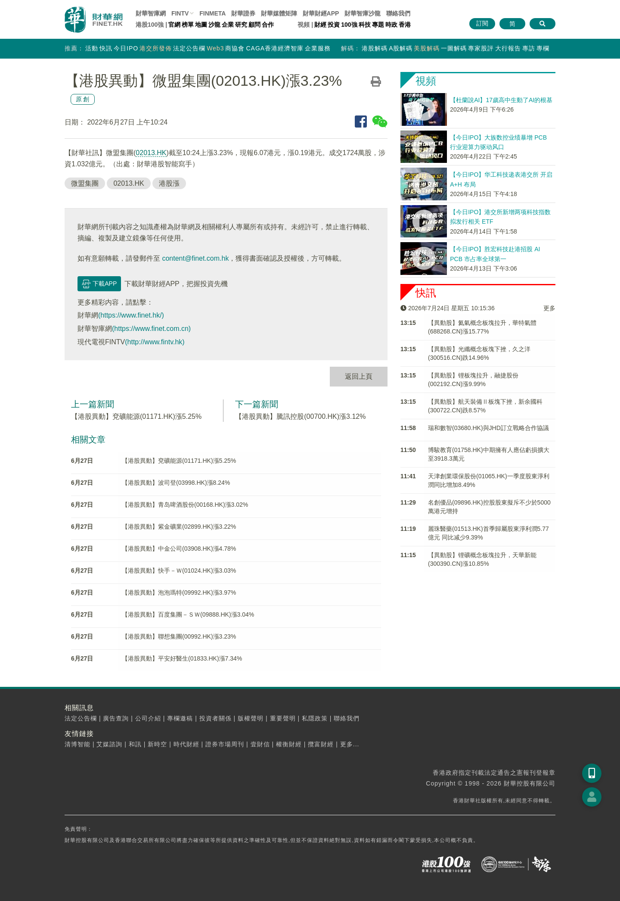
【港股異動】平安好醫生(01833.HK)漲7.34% (182, 658)
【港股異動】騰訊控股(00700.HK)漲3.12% (300, 416)
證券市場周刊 (224, 744)
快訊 (105, 48)
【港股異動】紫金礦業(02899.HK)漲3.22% (179, 526)
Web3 (215, 48)
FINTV (180, 13)
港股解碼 (375, 48)
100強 (349, 24)
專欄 (542, 48)
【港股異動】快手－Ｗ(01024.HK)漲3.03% (179, 570)
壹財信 (260, 744)
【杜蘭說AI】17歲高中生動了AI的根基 (501, 100)
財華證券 (243, 13)
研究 (241, 24)
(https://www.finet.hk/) (131, 315)
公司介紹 (148, 718)
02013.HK (151, 152)
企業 (228, 24)
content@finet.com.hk (195, 258)
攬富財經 (321, 744)
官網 (174, 24)
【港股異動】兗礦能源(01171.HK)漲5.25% (136, 416)
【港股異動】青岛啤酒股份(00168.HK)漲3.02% (185, 504)
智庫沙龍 (362, 13)
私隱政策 (315, 718)
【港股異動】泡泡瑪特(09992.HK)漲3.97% (179, 592)
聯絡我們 (398, 13)
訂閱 (482, 23)
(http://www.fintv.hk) (154, 342)
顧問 (254, 24)
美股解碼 (427, 48)
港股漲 (169, 183)
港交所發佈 (156, 48)
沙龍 (214, 24)
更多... (350, 744)
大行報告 (508, 48)
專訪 (528, 48)
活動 (91, 48)
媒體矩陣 (279, 13)
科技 (365, 24)
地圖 (201, 24)
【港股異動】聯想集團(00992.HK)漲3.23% (179, 636)
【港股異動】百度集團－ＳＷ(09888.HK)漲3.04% (188, 614)
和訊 (135, 744)
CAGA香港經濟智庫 (275, 48)
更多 (549, 308)
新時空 (157, 744)
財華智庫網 (151, 13)
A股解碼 (400, 48)
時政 (391, 24)
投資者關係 (215, 718)
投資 (334, 24)
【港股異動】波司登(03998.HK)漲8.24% (176, 482)
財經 (320, 24)
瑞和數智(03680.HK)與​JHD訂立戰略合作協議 (488, 427)
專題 (378, 24)
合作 (268, 24)
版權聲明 (251, 718)
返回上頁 (358, 376)
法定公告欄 (189, 48)
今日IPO (126, 48)
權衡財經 (289, 744)
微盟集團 (85, 183)
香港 (405, 24)
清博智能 (77, 744)
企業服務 (318, 48)
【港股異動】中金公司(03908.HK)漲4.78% (179, 548)
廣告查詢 (116, 718)
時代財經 (186, 744)
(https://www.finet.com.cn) (151, 328)
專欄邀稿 (180, 718)
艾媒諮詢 (109, 744)
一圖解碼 (454, 48)
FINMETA (212, 13)
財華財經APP (321, 13)
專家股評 (481, 48)
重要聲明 (283, 718)
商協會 (235, 48)
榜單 (188, 24)
